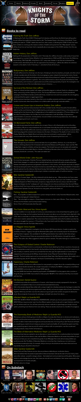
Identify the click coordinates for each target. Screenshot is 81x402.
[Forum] (55, 3)
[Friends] (33, 3)
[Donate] (70, 3)
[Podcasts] (26, 3)
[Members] (62, 3)
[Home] (11, 3)
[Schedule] (48, 3)
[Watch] (18, 3)
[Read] (40, 3)
